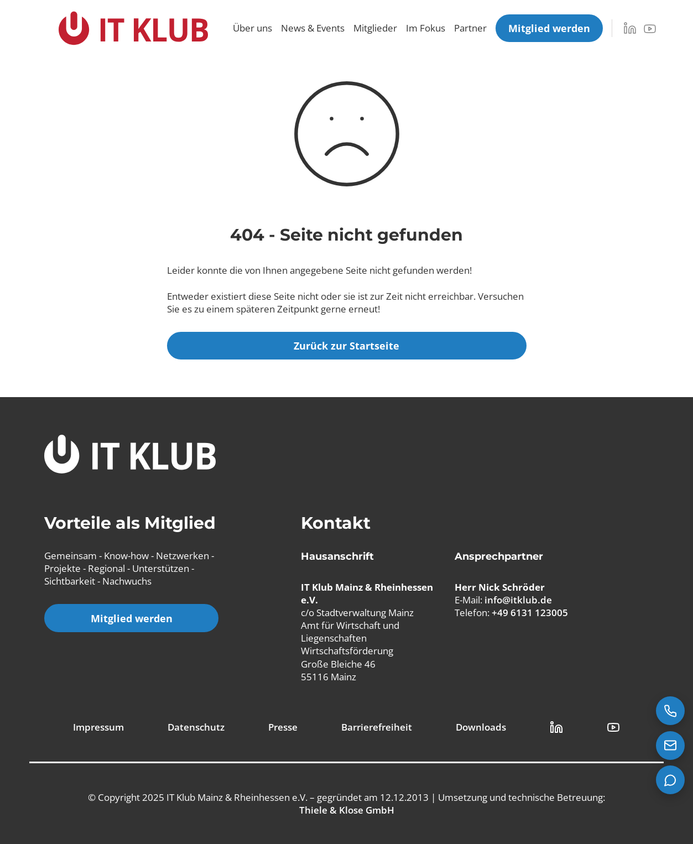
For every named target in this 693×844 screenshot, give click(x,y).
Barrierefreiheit (376, 727)
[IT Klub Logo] (130, 455)
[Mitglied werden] (549, 28)
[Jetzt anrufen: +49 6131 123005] (670, 710)
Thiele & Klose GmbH (346, 810)
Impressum (98, 727)
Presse (283, 727)
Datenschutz (196, 727)
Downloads (481, 727)
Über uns (252, 28)
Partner (470, 28)
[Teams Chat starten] (670, 779)
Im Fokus (425, 28)
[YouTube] (650, 29)
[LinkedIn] (630, 28)
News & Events (313, 28)
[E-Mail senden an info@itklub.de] (670, 745)
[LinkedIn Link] (556, 727)
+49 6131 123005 (530, 612)
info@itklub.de (518, 599)
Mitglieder (375, 28)
